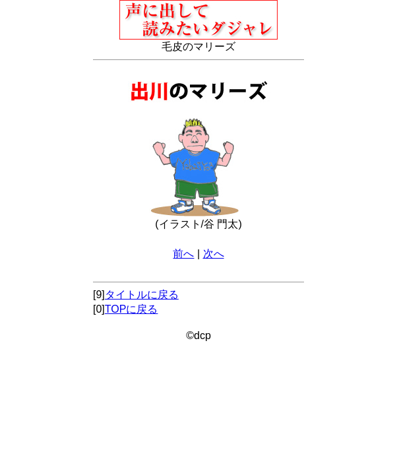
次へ (213, 253)
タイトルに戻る (142, 294)
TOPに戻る (131, 309)
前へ (183, 253)
